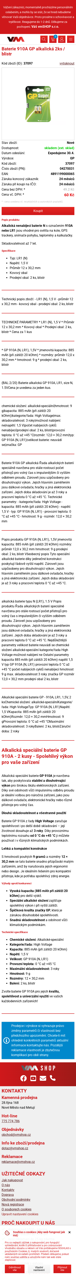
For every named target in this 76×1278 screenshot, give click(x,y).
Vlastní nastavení (39, 1269)
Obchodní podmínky (16, 1200)
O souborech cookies (16, 1209)
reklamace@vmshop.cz (18, 1162)
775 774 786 (11, 1121)
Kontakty (8, 1190)
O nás (6, 1185)
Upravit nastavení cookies (20, 1214)
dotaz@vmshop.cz (15, 1148)
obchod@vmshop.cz (16, 1135)
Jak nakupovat (12, 1180)
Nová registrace (13, 1204)
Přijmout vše (62, 1269)
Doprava (8, 1195)
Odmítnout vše (15, 1269)
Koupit (38, 211)
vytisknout (67, 63)
